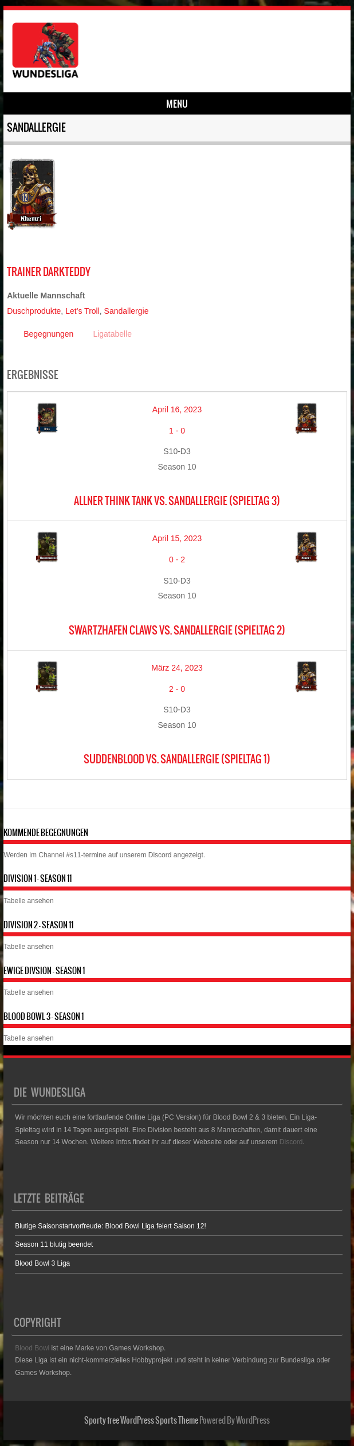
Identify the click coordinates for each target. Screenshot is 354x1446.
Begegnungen (48, 333)
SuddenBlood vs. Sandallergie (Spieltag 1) (177, 759)
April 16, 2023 (177, 409)
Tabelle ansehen (28, 901)
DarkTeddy (49, 271)
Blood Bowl (32, 1348)
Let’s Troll (82, 311)
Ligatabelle (112, 333)
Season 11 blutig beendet (54, 1244)
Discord (160, 855)
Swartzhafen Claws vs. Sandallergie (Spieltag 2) (177, 630)
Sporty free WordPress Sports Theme (141, 1420)
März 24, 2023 (177, 667)
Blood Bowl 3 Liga (42, 1263)
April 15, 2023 (177, 538)
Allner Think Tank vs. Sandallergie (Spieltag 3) (177, 501)
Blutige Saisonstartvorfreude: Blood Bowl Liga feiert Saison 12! (110, 1226)
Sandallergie (126, 311)
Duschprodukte (34, 311)
